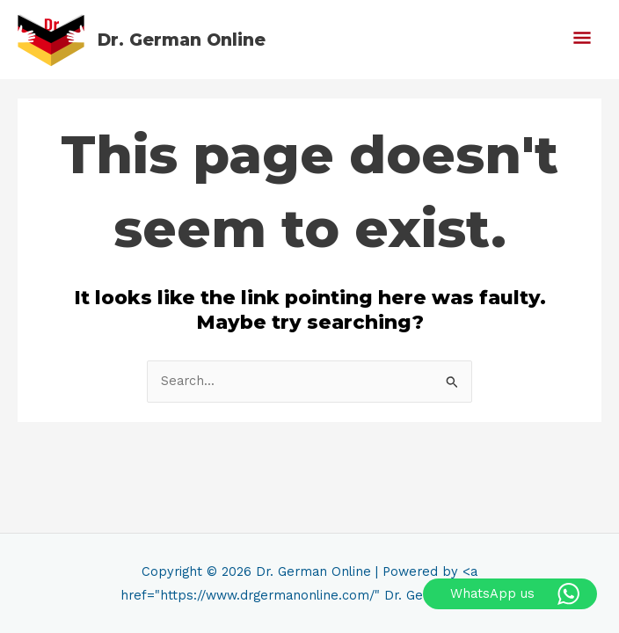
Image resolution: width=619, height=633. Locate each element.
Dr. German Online (182, 39)
